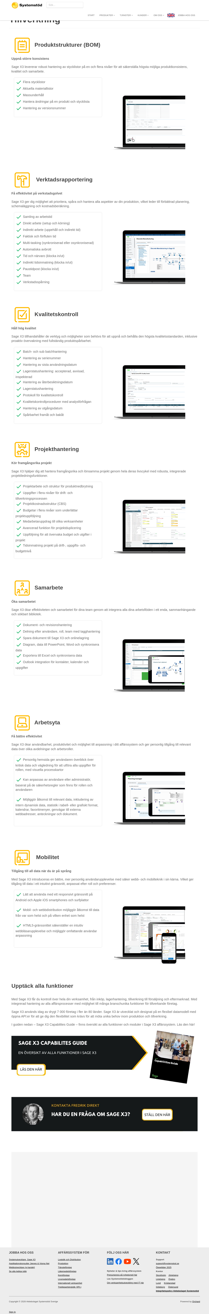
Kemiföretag (64, 1275)
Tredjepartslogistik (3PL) (69, 1287)
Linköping (160, 1279)
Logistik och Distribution (69, 1259)
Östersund (173, 1287)
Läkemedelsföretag (67, 1271)
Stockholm (161, 1275)
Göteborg (160, 1287)
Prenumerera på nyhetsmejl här (122, 1275)
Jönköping (173, 1275)
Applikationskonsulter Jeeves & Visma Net (29, 1263)
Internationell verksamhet (70, 1283)
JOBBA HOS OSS (186, 5)
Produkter (107, 5)
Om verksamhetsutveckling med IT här (125, 1283)
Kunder (143, 5)
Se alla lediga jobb (18, 1271)
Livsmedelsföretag (66, 1279)
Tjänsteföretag (65, 1267)
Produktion (63, 1263)
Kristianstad (169, 1283)
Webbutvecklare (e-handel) (22, 1267)
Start (91, 5)
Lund (158, 1283)
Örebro (172, 1279)
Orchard (196, 1301)
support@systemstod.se (167, 1263)
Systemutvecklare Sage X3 (22, 1259)
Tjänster (126, 5)
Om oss (159, 5)
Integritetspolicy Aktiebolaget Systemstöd (177, 1291)
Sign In (12, 1312)
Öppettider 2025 (163, 1267)
